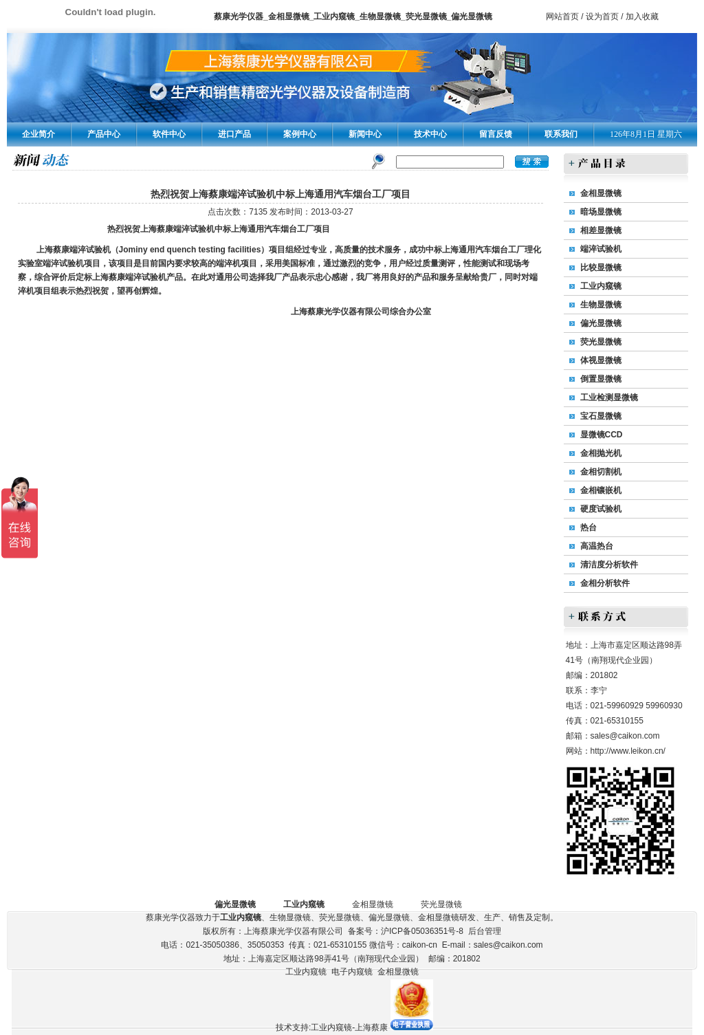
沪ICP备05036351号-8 (422, 931)
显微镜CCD (601, 434)
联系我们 (561, 134)
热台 (588, 527)
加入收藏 (642, 16)
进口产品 (234, 134)
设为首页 (602, 16)
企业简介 (38, 134)
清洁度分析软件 (609, 564)
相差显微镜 (601, 230)
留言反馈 (495, 134)
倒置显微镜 (601, 379)
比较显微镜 (601, 267)
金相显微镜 (601, 193)
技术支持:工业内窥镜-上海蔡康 (332, 1027)
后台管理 (484, 931)
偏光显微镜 (601, 323)
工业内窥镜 (601, 286)
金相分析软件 (605, 583)
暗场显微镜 (601, 212)
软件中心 (169, 134)
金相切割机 (601, 472)
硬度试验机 (601, 509)
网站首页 (562, 16)
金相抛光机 (601, 453)
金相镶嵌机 (601, 490)
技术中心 (430, 134)
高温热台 (596, 546)
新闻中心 (365, 134)
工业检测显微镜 (609, 397)
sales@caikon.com (625, 736)
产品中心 (103, 134)
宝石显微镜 (601, 416)
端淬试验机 (601, 249)
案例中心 (299, 134)
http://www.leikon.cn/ (628, 751)
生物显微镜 (601, 304)
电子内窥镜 (352, 972)
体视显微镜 (601, 360)
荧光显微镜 (601, 342)
